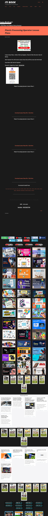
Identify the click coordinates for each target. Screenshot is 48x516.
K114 (19, 188)
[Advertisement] (24, 15)
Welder (31, 6)
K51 (12, 188)
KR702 (22, 188)
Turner (10, 6)
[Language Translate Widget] (5, 23)
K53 (15, 188)
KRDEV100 (18, 190)
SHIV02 (29, 190)
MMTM (36, 6)
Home (6, 6)
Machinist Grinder (25, 6)
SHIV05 (32, 190)
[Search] (39, 2)
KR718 (38, 188)
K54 (17, 188)
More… (40, 6)
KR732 (15, 190)
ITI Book (10, 2)
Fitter (14, 6)
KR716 (36, 188)
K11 (6, 188)
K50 (10, 188)
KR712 (30, 188)
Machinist (18, 6)
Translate (7, 24)
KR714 (33, 188)
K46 (8, 188)
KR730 (41, 188)
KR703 (25, 188)
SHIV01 (26, 190)
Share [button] (41, 210)
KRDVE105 (23, 190)
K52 (13, 188)
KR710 (28, 188)
